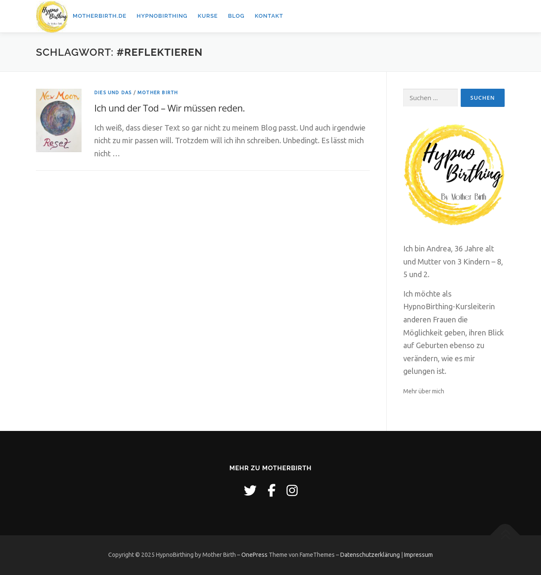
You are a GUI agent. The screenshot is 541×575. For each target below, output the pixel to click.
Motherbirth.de (99, 16)
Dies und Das (112, 92)
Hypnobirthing (162, 16)
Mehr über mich (423, 391)
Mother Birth (157, 92)
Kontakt (269, 16)
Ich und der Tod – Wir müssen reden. (169, 107)
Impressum (418, 554)
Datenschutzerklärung (370, 554)
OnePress (254, 554)
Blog (236, 16)
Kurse (208, 16)
